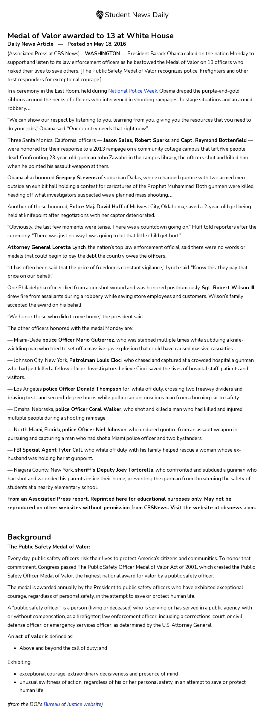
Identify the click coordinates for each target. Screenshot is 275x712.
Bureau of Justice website (72, 704)
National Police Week (132, 91)
